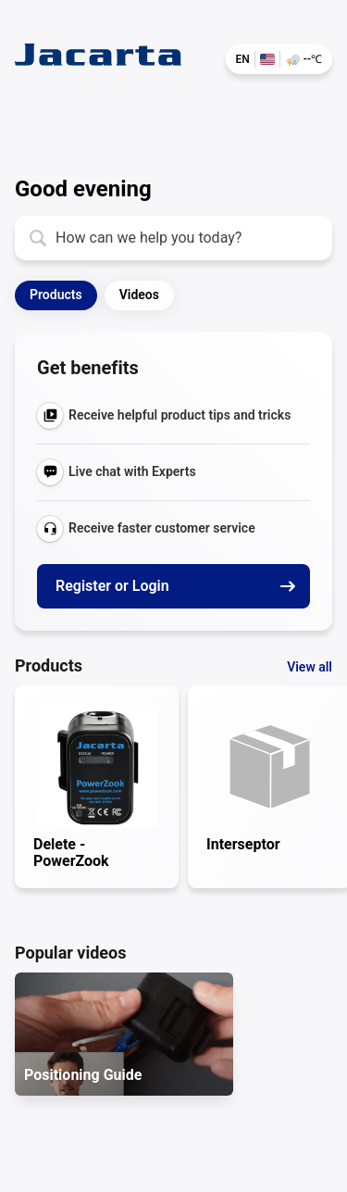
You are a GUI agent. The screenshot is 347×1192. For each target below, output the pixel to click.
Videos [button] (139, 294)
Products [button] (56, 294)
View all (309, 666)
